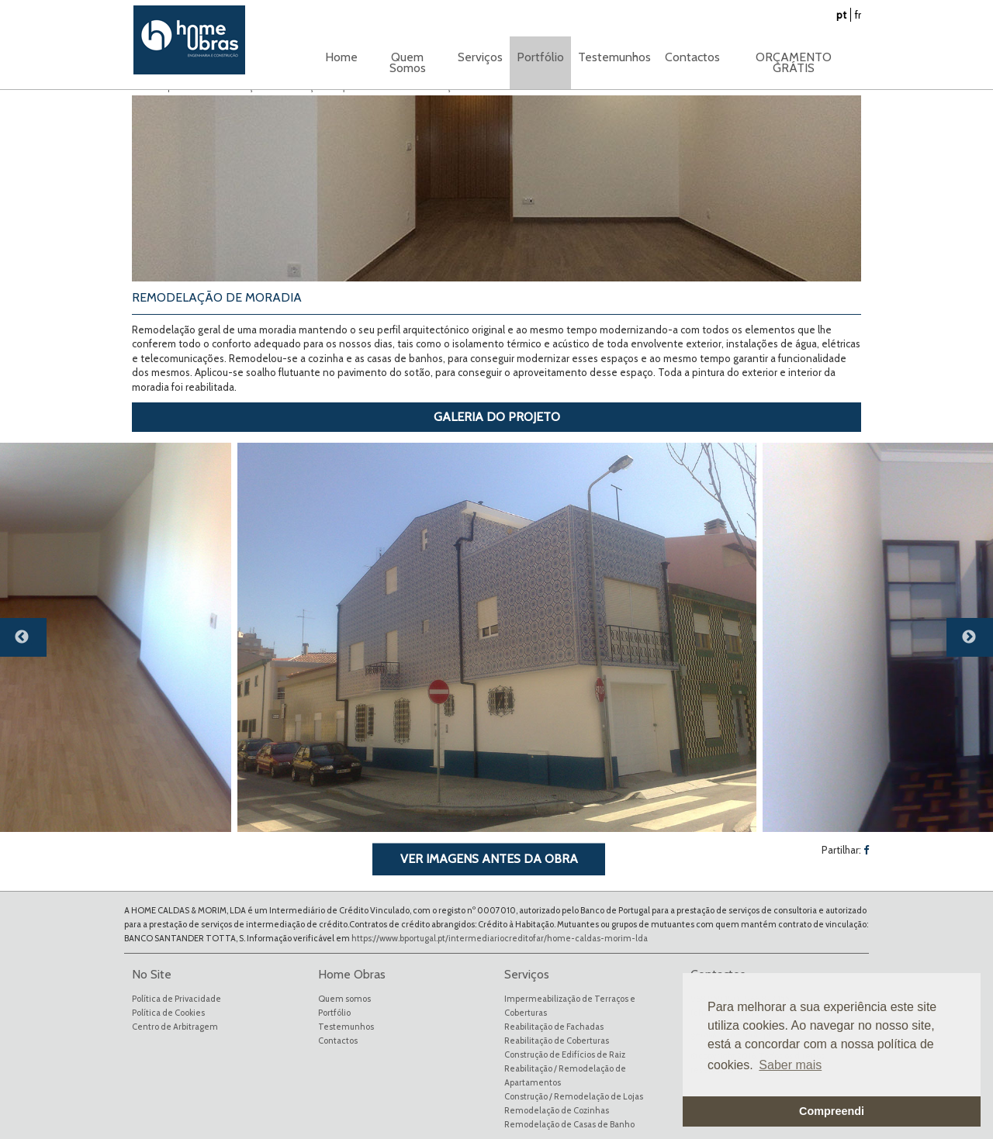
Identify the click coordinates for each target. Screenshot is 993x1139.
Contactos (692, 57)
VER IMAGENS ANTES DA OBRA (489, 858)
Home (341, 57)
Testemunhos (614, 57)
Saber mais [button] (790, 1065)
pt (841, 15)
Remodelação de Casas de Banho (569, 1124)
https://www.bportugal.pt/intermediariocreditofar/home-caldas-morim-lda (499, 938)
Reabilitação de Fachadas (554, 1026)
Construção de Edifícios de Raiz (564, 1054)
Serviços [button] (480, 57)
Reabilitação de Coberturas (556, 1040)
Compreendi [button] (831, 1111)
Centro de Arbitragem (175, 1026)
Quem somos (344, 998)
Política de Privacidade (176, 998)
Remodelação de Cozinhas (556, 1110)
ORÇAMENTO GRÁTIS (794, 62)
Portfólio (334, 1012)
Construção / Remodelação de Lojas (573, 1096)
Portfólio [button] (540, 57)
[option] (496, 637)
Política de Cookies (168, 1012)
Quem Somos (407, 62)
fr (858, 15)
